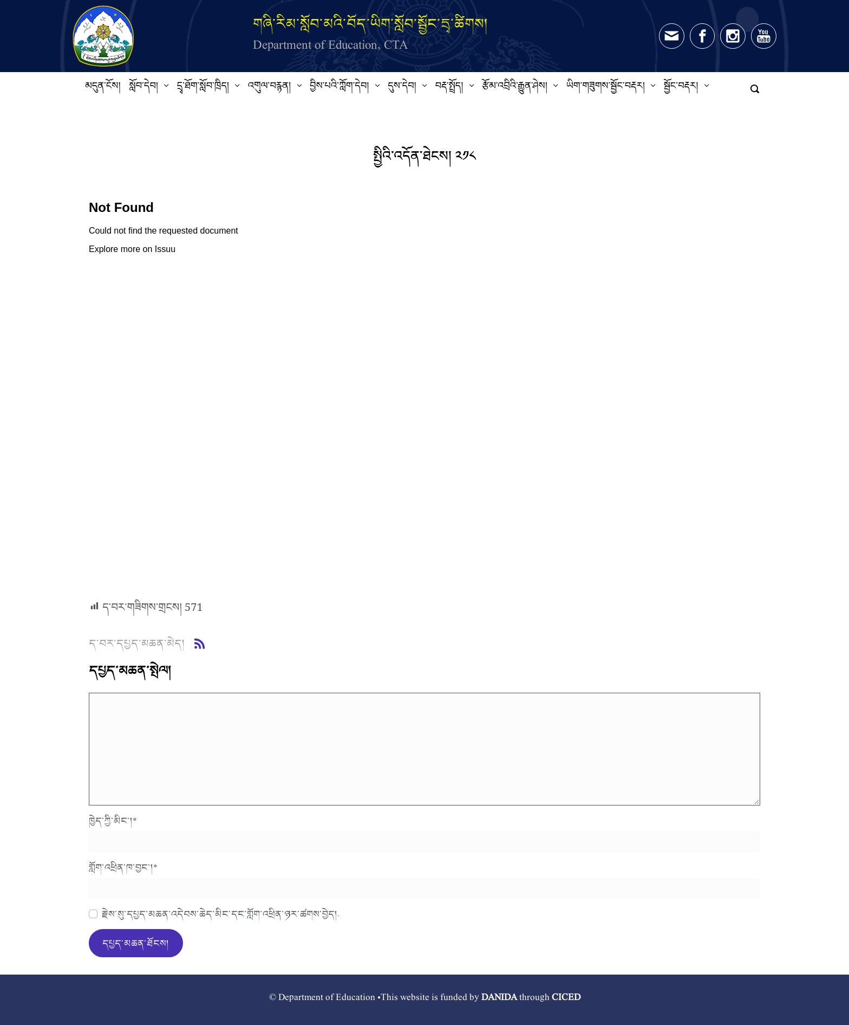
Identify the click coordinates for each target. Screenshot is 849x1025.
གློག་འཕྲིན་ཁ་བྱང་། (123, 867)
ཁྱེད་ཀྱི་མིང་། (113, 820)
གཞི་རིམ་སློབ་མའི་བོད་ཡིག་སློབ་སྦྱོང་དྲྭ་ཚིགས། (370, 23)
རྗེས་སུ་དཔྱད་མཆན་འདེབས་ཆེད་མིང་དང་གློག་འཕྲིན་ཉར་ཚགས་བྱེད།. (220, 913)
